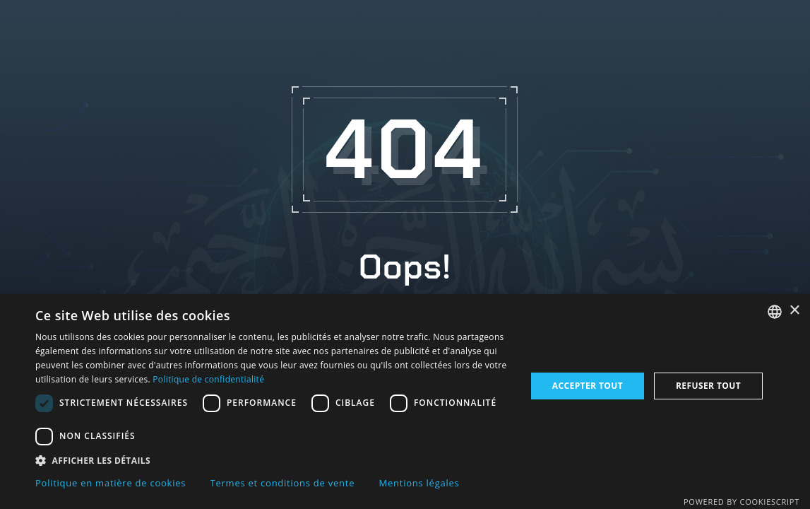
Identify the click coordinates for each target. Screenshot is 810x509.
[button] (273, 460)
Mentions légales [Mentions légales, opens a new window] (419, 482)
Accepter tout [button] (587, 386)
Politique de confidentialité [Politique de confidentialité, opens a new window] (208, 379)
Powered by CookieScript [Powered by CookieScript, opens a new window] (741, 501)
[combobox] (775, 312)
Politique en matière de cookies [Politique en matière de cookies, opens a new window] (110, 482)
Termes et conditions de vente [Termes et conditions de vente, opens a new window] (282, 482)
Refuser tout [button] (708, 386)
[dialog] (405, 401)
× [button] (794, 310)
